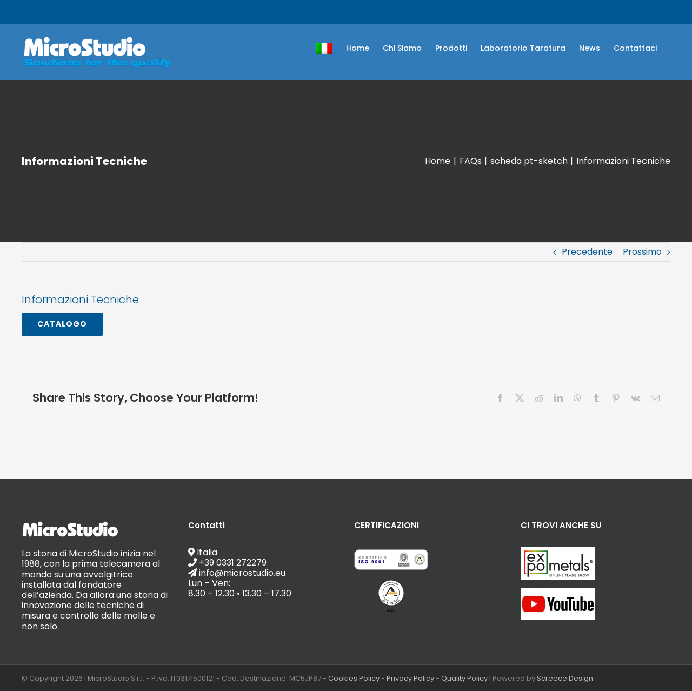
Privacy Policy (410, 678)
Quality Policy (464, 678)
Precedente (587, 251)
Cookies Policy (354, 678)
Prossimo (642, 251)
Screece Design (565, 678)
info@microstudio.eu (133, 11)
